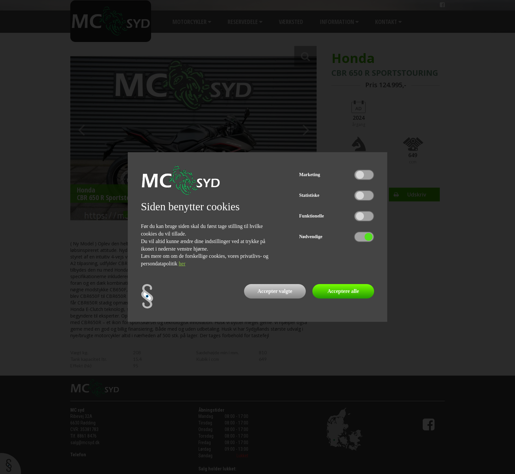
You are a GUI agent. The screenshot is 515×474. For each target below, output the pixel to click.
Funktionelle (311, 216)
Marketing (309, 174)
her (182, 263)
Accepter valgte (275, 291)
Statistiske (309, 195)
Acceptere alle (343, 291)
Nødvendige (311, 236)
